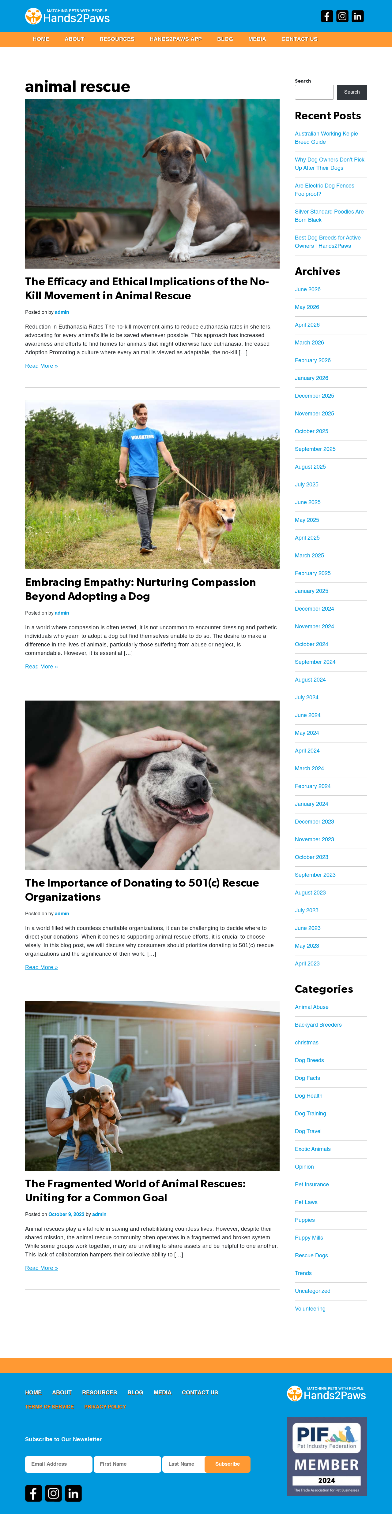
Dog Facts (307, 1078)
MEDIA (257, 39)
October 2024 (311, 644)
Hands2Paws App (176, 39)
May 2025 (307, 520)
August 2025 (310, 467)
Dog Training (310, 1114)
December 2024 (314, 609)
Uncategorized (312, 1291)
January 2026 (311, 378)
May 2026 (307, 307)
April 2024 (307, 751)
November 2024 (314, 627)
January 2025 (311, 591)
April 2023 (307, 964)
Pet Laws (306, 1202)
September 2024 (315, 662)
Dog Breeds (309, 1060)
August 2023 (310, 893)
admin (62, 312)
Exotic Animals (313, 1149)
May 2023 (307, 946)
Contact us (299, 39)
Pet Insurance (312, 1185)
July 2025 (306, 485)
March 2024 (309, 769)
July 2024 (306, 698)
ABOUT (74, 39)
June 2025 (308, 502)
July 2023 (306, 910)
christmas (306, 1043)
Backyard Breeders (318, 1025)
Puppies (305, 1220)
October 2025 (311, 431)
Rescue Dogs (311, 1256)
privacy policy (105, 1407)
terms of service (49, 1407)
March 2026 (309, 343)
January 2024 (311, 804)
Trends (303, 1273)
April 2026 (307, 325)
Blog (225, 39)
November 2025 (314, 414)
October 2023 (311, 857)
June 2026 (308, 289)
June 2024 (308, 715)
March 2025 (309, 556)
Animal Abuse (312, 1007)
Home (41, 39)
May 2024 (307, 733)
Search (303, 81)
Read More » (41, 366)
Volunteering (310, 1309)
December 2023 (314, 822)
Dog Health (308, 1096)
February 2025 (313, 573)
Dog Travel (308, 1131)
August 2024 (310, 680)
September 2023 (315, 875)
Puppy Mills (309, 1238)
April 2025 (307, 538)
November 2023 (314, 840)
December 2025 (314, 396)
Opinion (304, 1167)
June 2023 (308, 928)
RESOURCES (117, 39)
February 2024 (313, 786)
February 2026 (313, 360)
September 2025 (315, 449)
